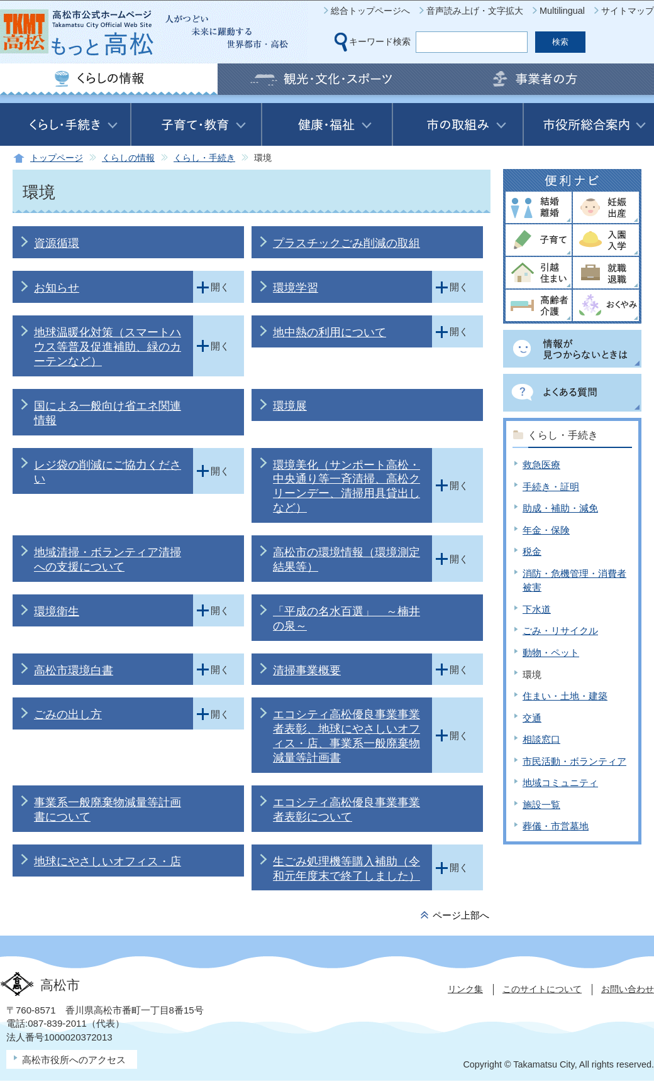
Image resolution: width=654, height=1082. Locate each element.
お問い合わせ (627, 989)
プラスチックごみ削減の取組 (346, 243)
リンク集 (465, 989)
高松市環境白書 (73, 670)
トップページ (56, 158)
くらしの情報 (128, 158)
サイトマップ (627, 11)
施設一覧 (541, 804)
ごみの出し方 (68, 714)
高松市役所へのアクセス (74, 1059)
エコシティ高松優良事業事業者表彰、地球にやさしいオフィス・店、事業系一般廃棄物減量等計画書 (346, 736)
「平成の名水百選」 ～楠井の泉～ (346, 618)
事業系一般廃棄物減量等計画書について (107, 809)
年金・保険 (546, 530)
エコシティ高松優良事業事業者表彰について (346, 809)
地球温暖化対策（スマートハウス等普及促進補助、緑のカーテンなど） (107, 347)
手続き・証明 (551, 486)
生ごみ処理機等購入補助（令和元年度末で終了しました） (346, 868)
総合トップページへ (370, 11)
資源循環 (56, 243)
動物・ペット (551, 652)
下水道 (537, 609)
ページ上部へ (461, 915)
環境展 (290, 406)
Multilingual (562, 11)
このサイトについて (542, 989)
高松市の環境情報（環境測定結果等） (346, 559)
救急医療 (541, 464)
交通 (532, 718)
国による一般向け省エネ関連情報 (107, 413)
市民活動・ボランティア (574, 761)
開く (220, 286)
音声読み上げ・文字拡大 (474, 11)
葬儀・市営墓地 (556, 826)
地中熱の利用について (329, 332)
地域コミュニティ (560, 782)
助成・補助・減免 (560, 508)
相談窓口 (541, 739)
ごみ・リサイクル (560, 630)
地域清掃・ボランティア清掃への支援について (107, 559)
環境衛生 (56, 611)
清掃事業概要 (307, 670)
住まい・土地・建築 (565, 696)
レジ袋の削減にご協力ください (107, 472)
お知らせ (56, 287)
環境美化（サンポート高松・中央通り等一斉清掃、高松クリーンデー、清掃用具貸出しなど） (346, 487)
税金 (532, 551)
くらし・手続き (204, 158)
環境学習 (295, 287)
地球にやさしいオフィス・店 (107, 861)
